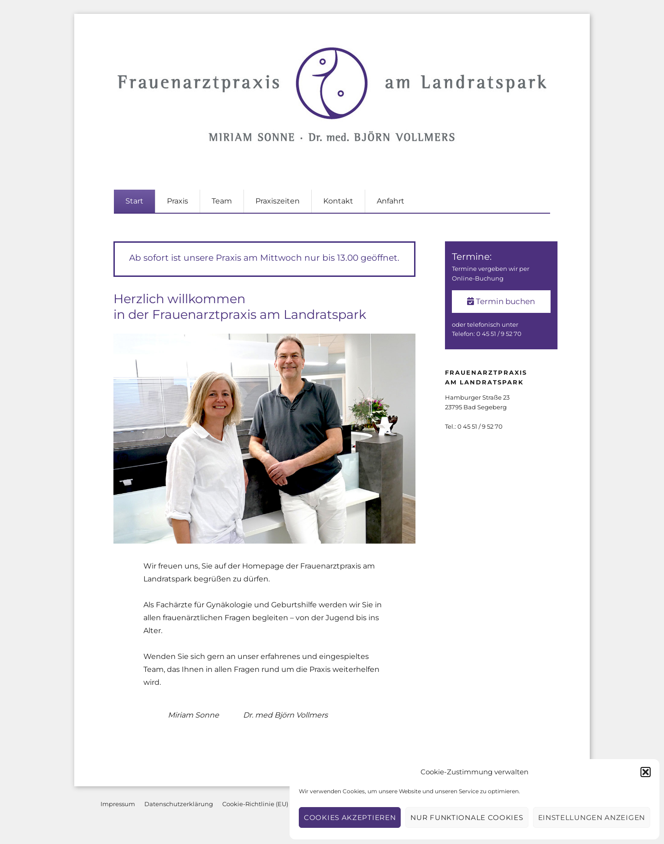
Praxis (177, 201)
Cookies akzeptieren (350, 817)
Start (134, 201)
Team (222, 201)
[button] (645, 772)
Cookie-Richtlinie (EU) (255, 804)
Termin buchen (501, 301)
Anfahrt (390, 201)
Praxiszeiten (277, 201)
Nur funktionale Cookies (466, 817)
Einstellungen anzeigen (591, 817)
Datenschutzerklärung (178, 804)
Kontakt (338, 201)
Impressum (118, 804)
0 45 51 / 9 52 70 (499, 333)
